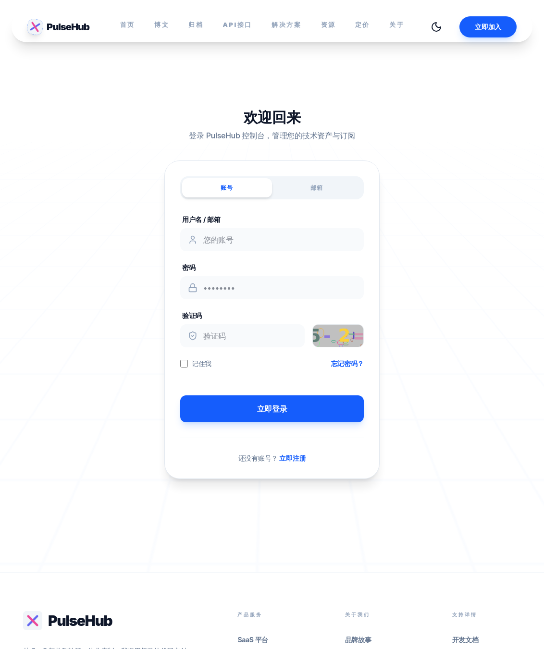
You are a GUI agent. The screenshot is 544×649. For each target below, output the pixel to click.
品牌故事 (358, 640)
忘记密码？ (347, 363)
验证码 (192, 315)
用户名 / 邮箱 (201, 219)
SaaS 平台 (252, 640)
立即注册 (292, 458)
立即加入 (488, 27)
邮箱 (316, 187)
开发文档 (465, 640)
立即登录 (272, 409)
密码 (188, 267)
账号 (227, 187)
